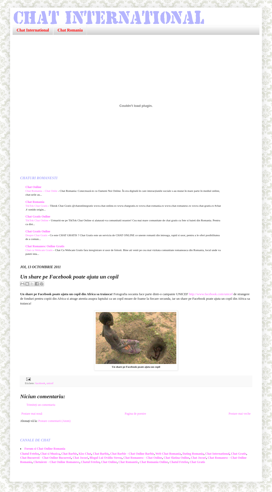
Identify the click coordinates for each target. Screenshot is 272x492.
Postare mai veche (240, 413)
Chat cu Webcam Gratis (39, 250)
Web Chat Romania (168, 453)
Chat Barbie (69, 453)
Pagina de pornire (135, 413)
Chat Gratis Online (37, 216)
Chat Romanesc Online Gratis (44, 246)
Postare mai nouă (31, 413)
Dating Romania (192, 453)
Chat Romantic (128, 462)
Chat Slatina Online (176, 457)
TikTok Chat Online (37, 220)
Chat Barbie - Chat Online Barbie (132, 453)
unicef (50, 383)
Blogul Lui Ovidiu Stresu (106, 457)
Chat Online (33, 187)
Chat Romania (70, 30)
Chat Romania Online (154, 462)
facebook (40, 383)
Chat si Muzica (50, 453)
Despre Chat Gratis (36, 235)
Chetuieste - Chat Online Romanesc (56, 462)
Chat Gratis (238, 453)
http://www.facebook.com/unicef (210, 294)
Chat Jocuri (80, 457)
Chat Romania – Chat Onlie (41, 190)
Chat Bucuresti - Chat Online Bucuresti (45, 457)
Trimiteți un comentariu (40, 405)
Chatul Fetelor (29, 453)
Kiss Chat (85, 453)
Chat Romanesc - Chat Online (142, 457)
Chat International (33, 30)
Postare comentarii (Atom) (54, 421)
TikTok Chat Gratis (36, 205)
